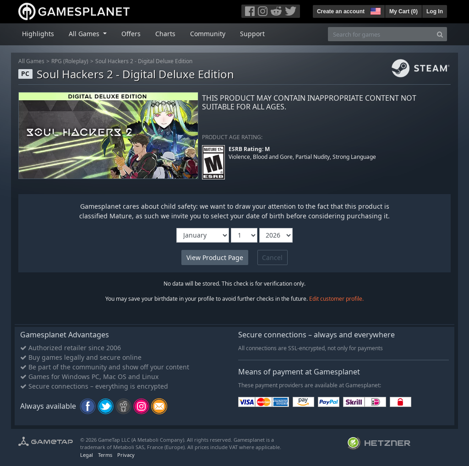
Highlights (38, 33)
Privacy (126, 454)
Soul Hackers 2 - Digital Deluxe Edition (143, 61)
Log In (434, 11)
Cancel (272, 257)
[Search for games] (380, 34)
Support (252, 33)
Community (207, 33)
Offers (131, 33)
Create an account (341, 11)
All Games (31, 61)
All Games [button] (85, 33)
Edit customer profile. (336, 298)
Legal (86, 454)
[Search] (440, 34)
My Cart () (403, 11)
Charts (165, 33)
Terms (105, 454)
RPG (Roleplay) (69, 61)
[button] (375, 10)
